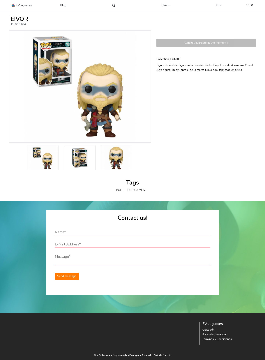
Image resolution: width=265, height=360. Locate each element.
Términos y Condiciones (217, 339)
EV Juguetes (21, 5)
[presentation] (163, 276)
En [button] (217, 5)
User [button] (164, 5)
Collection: (168, 59)
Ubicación (208, 330)
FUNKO (175, 59)
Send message (66, 276)
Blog (63, 5)
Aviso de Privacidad (214, 334)
